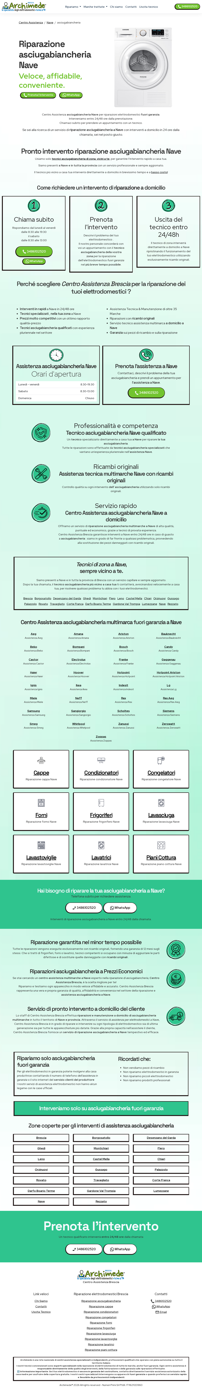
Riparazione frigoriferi (101, 1328)
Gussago (173, 598)
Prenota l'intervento (38, 95)
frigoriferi (101, 815)
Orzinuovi (159, 598)
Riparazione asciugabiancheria (101, 1301)
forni (41, 815)
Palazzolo (30, 604)
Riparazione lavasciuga (101, 1333)
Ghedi (87, 598)
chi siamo (116, 7)
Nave (50, 22)
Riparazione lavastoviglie (101, 1339)
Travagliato (57, 604)
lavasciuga (161, 815)
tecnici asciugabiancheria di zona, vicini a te (81, 159)
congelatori (161, 772)
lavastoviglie (41, 857)
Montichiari (100, 598)
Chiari (148, 598)
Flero (112, 598)
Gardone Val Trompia (126, 604)
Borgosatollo (43, 598)
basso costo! (159, 172)
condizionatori (101, 772)
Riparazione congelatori (101, 1317)
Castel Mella (134, 598)
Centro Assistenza (31, 22)
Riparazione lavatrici (101, 1344)
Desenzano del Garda (67, 598)
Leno (120, 598)
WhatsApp (71, 95)
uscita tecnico (148, 7)
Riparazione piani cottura (101, 1350)
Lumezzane (149, 604)
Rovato (43, 604)
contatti (131, 7)
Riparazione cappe (101, 1306)
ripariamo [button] (72, 7)
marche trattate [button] (94, 7)
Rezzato (173, 604)
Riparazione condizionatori (101, 1312)
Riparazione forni (101, 1322)
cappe (41, 772)
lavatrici (101, 857)
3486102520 (187, 6)
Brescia (28, 598)
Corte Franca (75, 604)
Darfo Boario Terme (98, 604)
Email (161, 1312)
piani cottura (161, 857)
